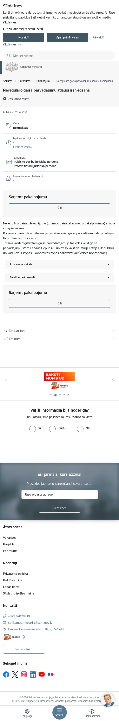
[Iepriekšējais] (6, 380)
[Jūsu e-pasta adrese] (59, 494)
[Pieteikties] (59, 508)
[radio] (35, 428)
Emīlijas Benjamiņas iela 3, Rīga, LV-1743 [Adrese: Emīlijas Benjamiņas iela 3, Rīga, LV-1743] (36, 629)
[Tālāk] (113, 380)
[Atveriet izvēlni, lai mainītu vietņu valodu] (27, 714)
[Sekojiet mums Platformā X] (15, 674)
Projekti (8, 544)
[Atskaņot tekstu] (19, 98)
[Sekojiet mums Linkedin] (33, 674)
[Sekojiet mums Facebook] (6, 674)
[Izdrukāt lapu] (59, 331)
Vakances (9, 538)
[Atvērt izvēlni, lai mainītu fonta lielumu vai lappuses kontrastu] (92, 714)
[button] (22, 147)
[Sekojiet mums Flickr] (50, 674)
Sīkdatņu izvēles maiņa (18, 593)
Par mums (10, 551)
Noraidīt (23, 37)
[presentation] (34, 448)
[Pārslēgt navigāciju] (59, 712)
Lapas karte (11, 587)
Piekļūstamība (12, 580)
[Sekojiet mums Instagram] (24, 674)
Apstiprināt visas (67, 37)
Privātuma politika (15, 574)
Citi (60, 208)
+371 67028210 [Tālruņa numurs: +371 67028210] (19, 616)
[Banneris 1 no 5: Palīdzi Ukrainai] (59, 381)
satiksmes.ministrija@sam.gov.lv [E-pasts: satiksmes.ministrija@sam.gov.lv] (30, 623)
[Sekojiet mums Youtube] (42, 674)
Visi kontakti (23, 649)
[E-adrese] (11, 637)
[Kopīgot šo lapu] (59, 339)
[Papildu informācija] (23, 637)
